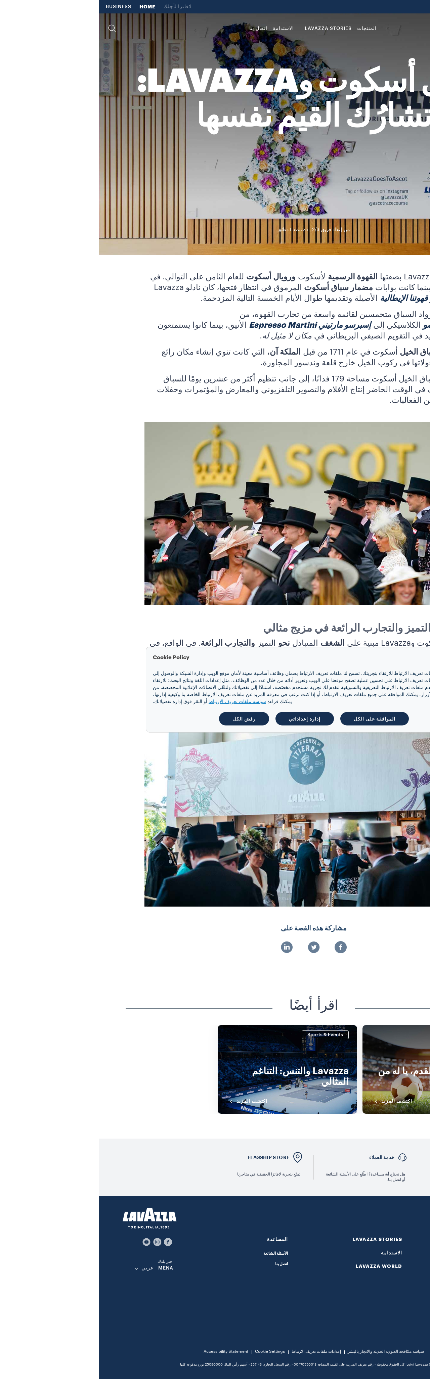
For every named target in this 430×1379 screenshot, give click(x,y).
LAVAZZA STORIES (278, 1239)
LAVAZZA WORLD (401, 6)
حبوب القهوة (407, 1263)
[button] (13, 29)
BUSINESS (20, 6)
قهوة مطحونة (407, 1271)
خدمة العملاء (283, 1157)
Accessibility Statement (127, 1351)
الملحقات (410, 1316)
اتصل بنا (182, 1264)
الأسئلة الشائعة (177, 1253)
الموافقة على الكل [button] (276, 718)
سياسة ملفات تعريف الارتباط (138, 701)
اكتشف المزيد (293, 1101)
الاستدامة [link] (184, 28)
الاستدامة (292, 1252)
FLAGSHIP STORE (170, 1157)
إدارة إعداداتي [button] (206, 718)
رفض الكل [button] (145, 718)
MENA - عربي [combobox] (59, 1268)
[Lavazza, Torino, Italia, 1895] (400, 28)
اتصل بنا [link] (159, 28)
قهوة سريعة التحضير (401, 1295)
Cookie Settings (171, 1351)
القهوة (412, 1253)
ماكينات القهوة (406, 1306)
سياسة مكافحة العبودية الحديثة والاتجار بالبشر (287, 1351)
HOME (49, 6)
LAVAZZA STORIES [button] (229, 28)
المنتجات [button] (268, 28)
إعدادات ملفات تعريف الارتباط (217, 1351)
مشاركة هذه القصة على (215, 928)
